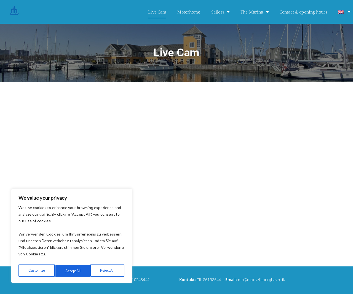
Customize (36, 271)
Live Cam (157, 12)
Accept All (108, 271)
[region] (71, 237)
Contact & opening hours (303, 12)
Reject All (72, 271)
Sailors (220, 12)
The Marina (254, 12)
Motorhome (188, 12)
